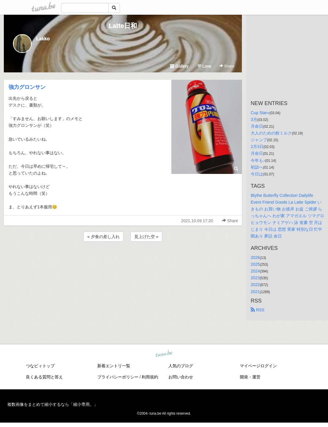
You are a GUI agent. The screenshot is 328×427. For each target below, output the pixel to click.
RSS (258, 310)
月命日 (257, 126)
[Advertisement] (123, 258)
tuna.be (164, 353)
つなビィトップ (40, 365)
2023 (255, 277)
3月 (254, 119)
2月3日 (257, 146)
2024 (255, 271)
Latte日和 (123, 25)
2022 (255, 284)
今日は (257, 174)
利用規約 (150, 377)
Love (204, 66)
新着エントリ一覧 (113, 365)
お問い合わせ (180, 377)
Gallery (179, 66)
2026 (255, 257)
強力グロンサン (27, 87)
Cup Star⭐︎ (260, 112)
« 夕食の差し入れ (103, 236)
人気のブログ (180, 365)
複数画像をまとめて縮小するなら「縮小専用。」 (52, 404)
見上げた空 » (146, 236)
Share (226, 66)
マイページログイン (258, 365)
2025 (255, 264)
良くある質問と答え (44, 377)
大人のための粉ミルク (271, 133)
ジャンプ (259, 139)
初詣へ (257, 167)
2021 (255, 291)
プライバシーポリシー (117, 377)
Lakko (43, 38)
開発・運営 (250, 377)
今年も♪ (258, 160)
